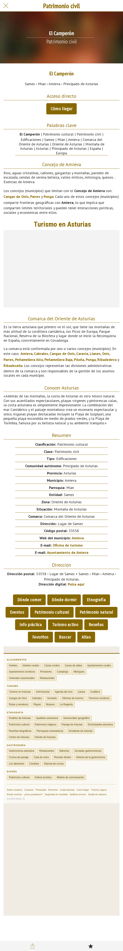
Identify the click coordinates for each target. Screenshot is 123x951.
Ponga (49, 196)
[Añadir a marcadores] (91, 946)
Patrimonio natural (96, 612)
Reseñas (96, 624)
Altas (86, 637)
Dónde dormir (64, 599)
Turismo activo (65, 624)
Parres (35, 196)
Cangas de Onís (16, 196)
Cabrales (41, 353)
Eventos (17, 612)
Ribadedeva (107, 359)
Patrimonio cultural (52, 612)
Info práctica (30, 624)
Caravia (82, 353)
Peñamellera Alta (29, 359)
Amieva (26, 353)
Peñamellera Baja (58, 359)
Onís (105, 353)
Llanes (95, 353)
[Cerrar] (5, 5)
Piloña (79, 359)
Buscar (65, 637)
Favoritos (40, 637)
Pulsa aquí (76, 584)
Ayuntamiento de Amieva (67, 552)
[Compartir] (32, 946)
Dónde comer (29, 599)
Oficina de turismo (68, 545)
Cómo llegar (61, 108)
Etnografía (96, 599)
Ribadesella (13, 365)
